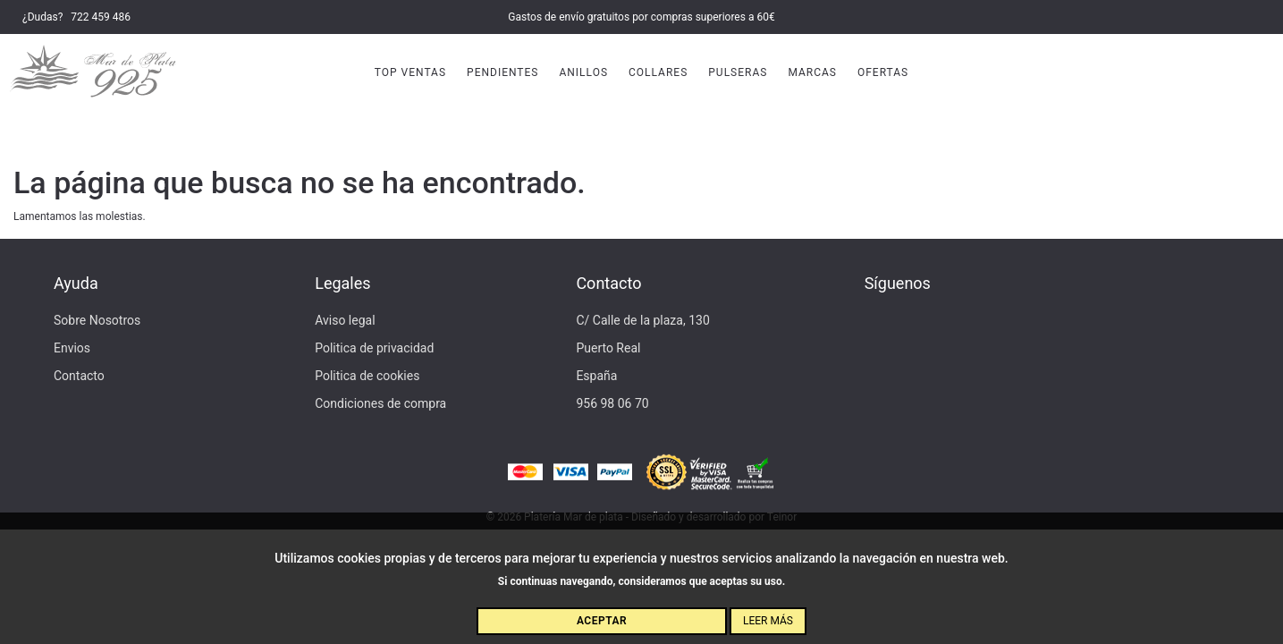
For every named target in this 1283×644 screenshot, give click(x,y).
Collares (658, 72)
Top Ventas (410, 72)
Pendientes (502, 72)
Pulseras (737, 72)
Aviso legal (345, 320)
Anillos (583, 72)
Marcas (812, 72)
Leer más (768, 620)
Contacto (79, 376)
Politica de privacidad (374, 348)
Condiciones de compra (380, 403)
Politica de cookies (367, 376)
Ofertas (882, 72)
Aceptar (602, 620)
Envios (72, 348)
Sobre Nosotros (97, 320)
